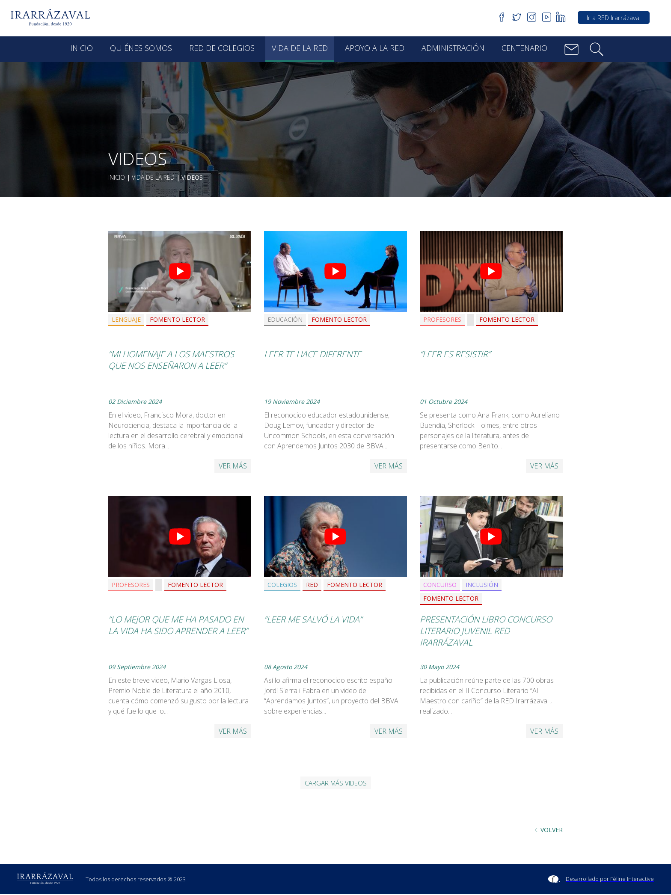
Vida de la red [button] (300, 48)
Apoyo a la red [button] (374, 48)
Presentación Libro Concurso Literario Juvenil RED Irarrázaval (486, 630)
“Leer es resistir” (455, 354)
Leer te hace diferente (312, 354)
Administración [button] (453, 48)
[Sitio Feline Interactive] (601, 879)
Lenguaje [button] (126, 319)
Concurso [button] (440, 585)
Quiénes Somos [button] (141, 48)
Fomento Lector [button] (177, 319)
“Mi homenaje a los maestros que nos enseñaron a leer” (171, 359)
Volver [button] (551, 830)
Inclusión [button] (482, 585)
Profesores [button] (442, 319)
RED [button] (312, 585)
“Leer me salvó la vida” (313, 619)
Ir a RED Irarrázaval (614, 17)
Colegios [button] (282, 585)
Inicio (116, 177)
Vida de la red (153, 177)
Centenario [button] (524, 48)
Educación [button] (285, 319)
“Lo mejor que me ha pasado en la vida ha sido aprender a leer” (178, 625)
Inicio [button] (81, 48)
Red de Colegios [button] (222, 48)
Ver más (233, 466)
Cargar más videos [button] (336, 783)
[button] (53, 18)
